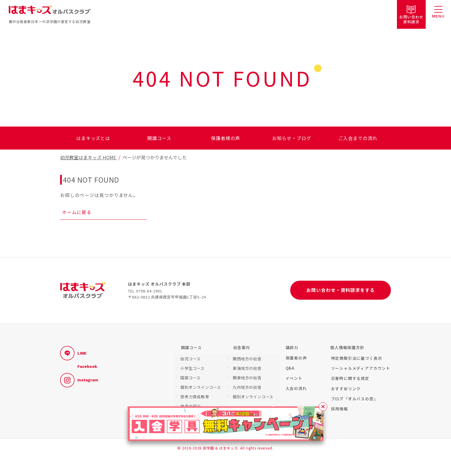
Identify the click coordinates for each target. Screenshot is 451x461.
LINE (73, 355)
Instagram (79, 382)
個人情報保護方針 (347, 350)
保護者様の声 (225, 138)
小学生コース (192, 369)
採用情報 (338, 412)
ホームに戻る (77, 212)
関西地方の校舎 (246, 360)
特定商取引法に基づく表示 (355, 360)
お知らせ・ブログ (291, 138)
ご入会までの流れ (357, 138)
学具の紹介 (190, 404)
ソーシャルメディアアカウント (360, 370)
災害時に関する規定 (349, 381)
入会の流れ (295, 391)
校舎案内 (240, 350)
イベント (293, 381)
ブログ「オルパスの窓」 (353, 402)
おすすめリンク (345, 391)
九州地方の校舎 (246, 386)
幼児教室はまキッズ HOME (88, 157)
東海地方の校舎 (246, 369)
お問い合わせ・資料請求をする (340, 291)
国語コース (190, 377)
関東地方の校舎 (246, 377)
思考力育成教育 (194, 395)
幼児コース (190, 360)
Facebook (87, 369)
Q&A (289, 370)
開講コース (159, 138)
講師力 (291, 350)
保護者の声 (295, 360)
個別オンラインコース (200, 386)
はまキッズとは (93, 138)
